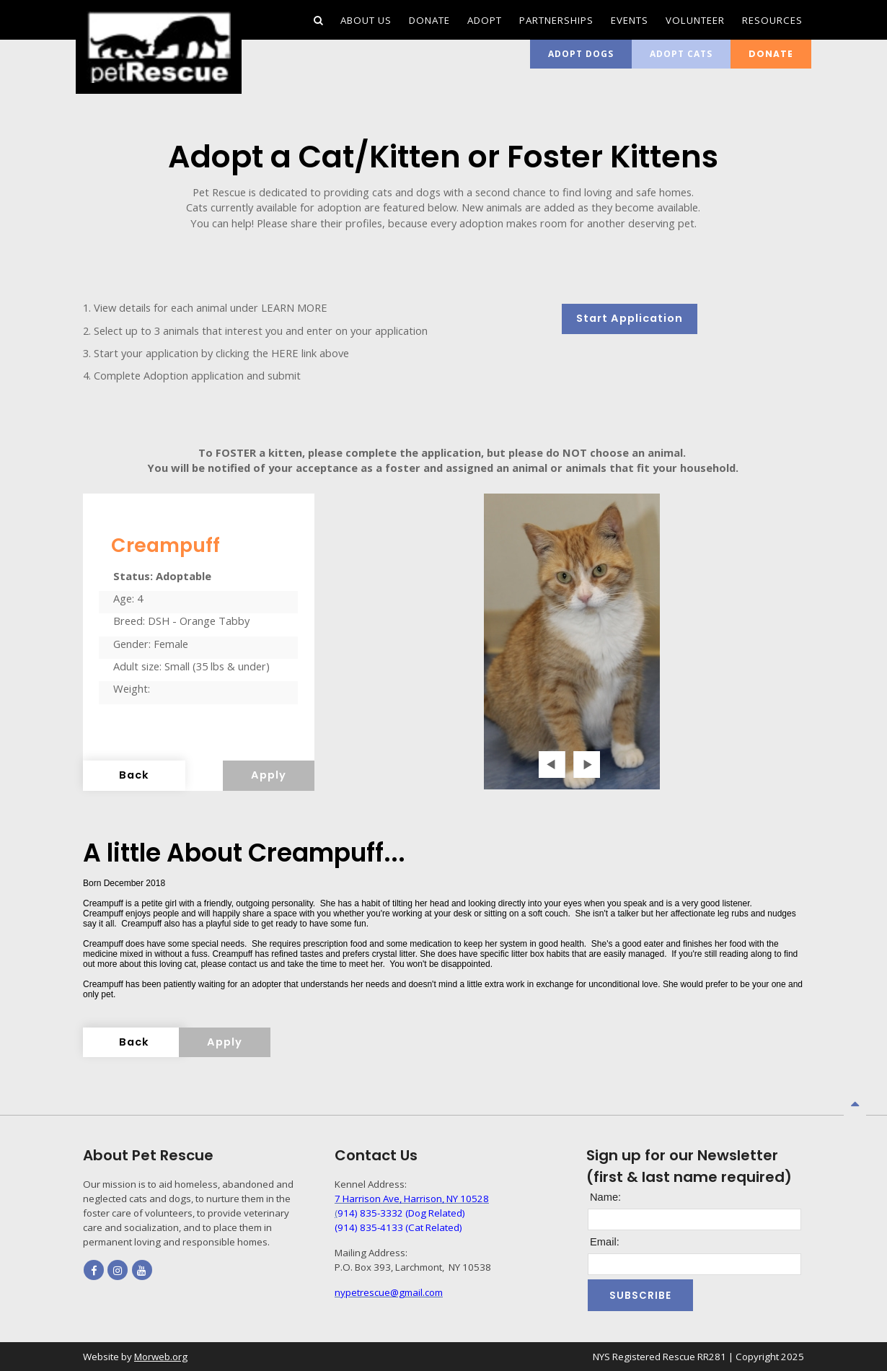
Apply (268, 775)
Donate (771, 54)
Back (134, 775)
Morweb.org (160, 1356)
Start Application (629, 318)
